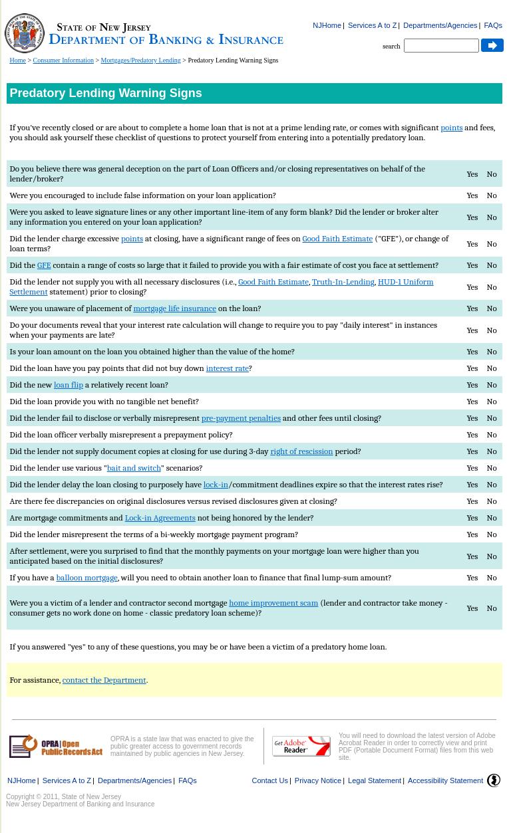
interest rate (227, 368)
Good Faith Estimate (338, 238)
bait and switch (134, 468)
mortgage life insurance (174, 308)
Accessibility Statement (445, 780)
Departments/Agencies (440, 25)
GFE (44, 265)
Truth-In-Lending (343, 282)
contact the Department (104, 680)
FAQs (493, 25)
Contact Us (270, 780)
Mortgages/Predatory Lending (141, 60)
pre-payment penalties (241, 418)
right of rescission (301, 451)
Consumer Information (63, 60)
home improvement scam (273, 603)
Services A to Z (372, 25)
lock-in (216, 484)
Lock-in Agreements (160, 518)
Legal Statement (374, 780)
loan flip (68, 385)
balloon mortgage (87, 577)
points (451, 127)
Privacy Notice (318, 780)
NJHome (327, 25)
